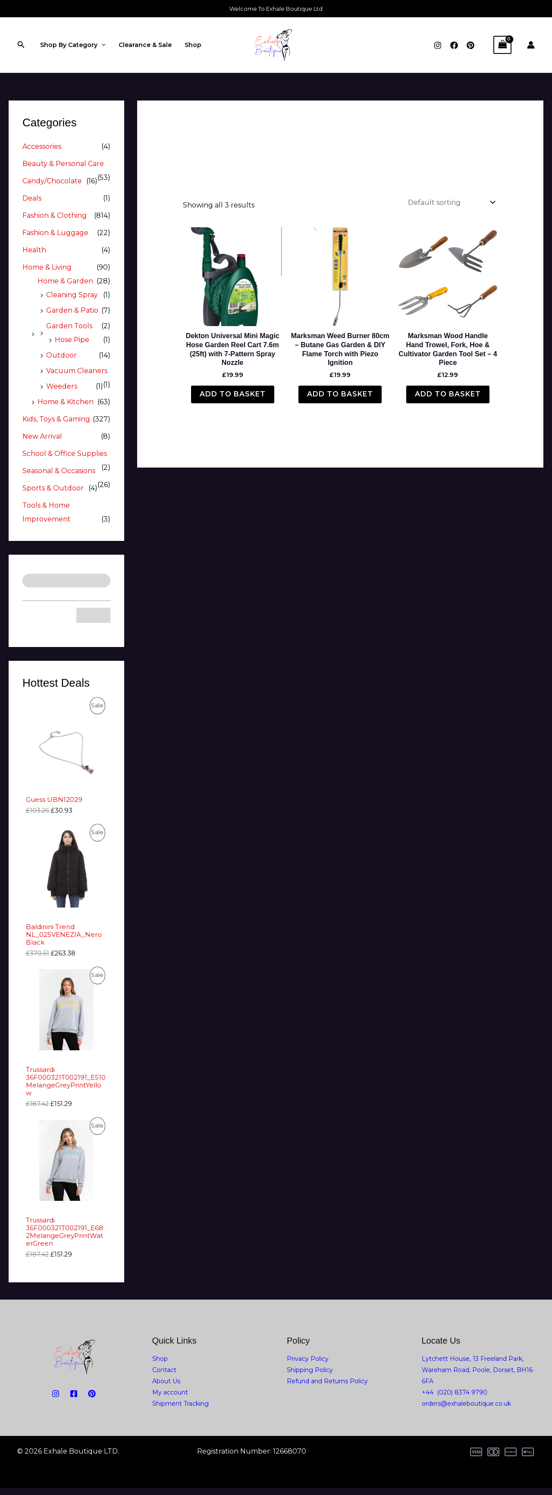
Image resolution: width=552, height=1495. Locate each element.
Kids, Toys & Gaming (56, 419)
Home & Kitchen (66, 402)
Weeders (61, 386)
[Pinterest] (470, 45)
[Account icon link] (531, 45)
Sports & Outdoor (53, 488)
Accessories (41, 146)
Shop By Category (72, 44)
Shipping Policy (310, 1377)
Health (34, 250)
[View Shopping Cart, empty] (502, 44)
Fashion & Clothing (54, 215)
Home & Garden (65, 281)
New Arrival (42, 436)
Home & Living (47, 267)
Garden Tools (69, 326)
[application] (101, 44)
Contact (164, 1377)
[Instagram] (438, 45)
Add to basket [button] (233, 394)
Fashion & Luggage (55, 233)
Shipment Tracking (180, 1410)
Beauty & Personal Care (63, 164)
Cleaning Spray (72, 295)
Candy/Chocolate (52, 181)
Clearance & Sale (143, 45)
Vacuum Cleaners (76, 371)
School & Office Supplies (64, 453)
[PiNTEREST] (92, 1400)
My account (170, 1399)
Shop (190, 45)
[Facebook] (454, 45)
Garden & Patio (72, 310)
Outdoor (61, 355)
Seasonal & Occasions (58, 471)
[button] (21, 44)
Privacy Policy (308, 1365)
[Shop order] (451, 202)
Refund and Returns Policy (327, 1388)
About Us (166, 1388)
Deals (31, 198)
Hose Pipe (72, 340)
